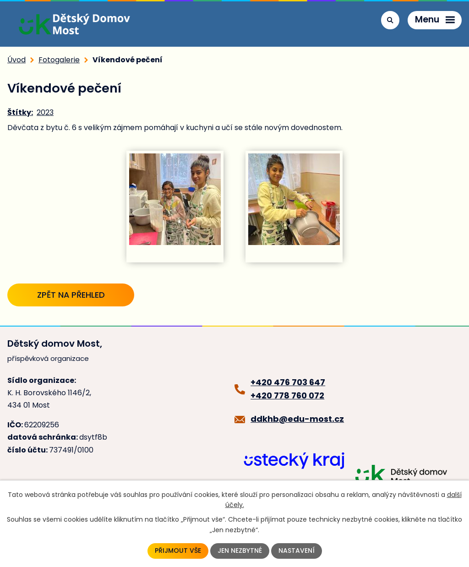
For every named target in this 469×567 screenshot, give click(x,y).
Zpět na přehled (71, 294)
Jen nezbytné (240, 551)
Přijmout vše (178, 551)
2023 (45, 112)
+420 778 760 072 (287, 395)
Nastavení (296, 551)
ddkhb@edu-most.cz (297, 419)
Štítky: (20, 112)
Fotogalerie (59, 60)
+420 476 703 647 (288, 382)
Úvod (16, 60)
